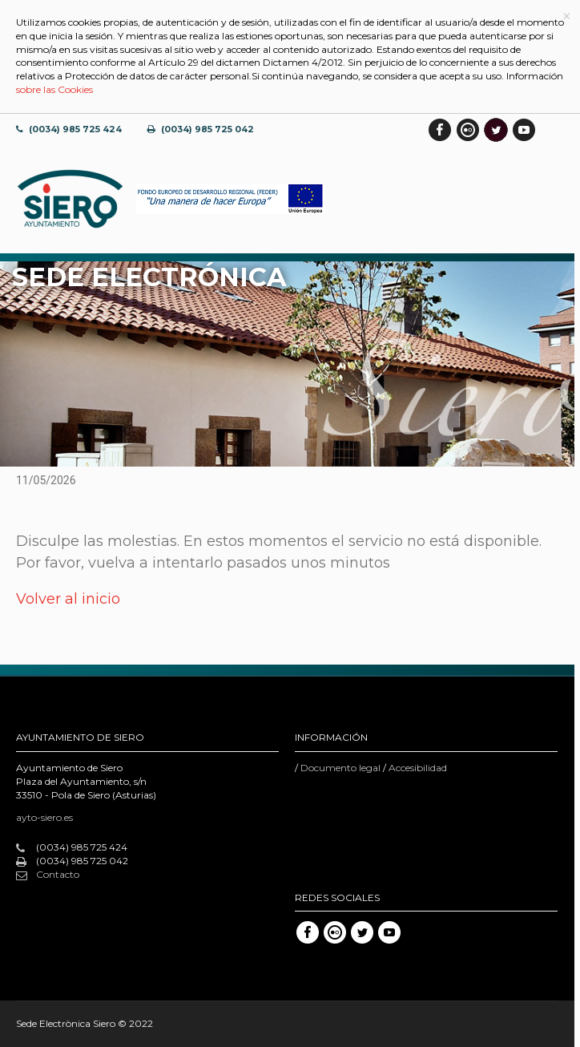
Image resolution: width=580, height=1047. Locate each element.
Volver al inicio (68, 599)
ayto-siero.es (44, 817)
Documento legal (340, 768)
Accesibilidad (418, 768)
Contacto (47, 874)
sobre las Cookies (54, 89)
